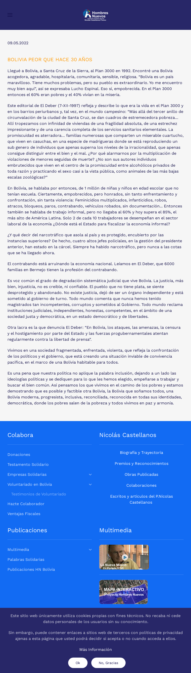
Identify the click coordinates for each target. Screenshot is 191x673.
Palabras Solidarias (25, 559)
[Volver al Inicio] (95, 15)
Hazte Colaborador (26, 503)
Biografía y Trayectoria (141, 452)
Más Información (95, 649)
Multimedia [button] (49, 549)
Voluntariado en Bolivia (49, 484)
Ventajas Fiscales (23, 513)
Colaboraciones (141, 485)
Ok (78, 663)
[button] (9, 15)
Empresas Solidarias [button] (49, 474)
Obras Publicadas (141, 474)
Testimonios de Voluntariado (38, 494)
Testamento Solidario (28, 464)
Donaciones (18, 454)
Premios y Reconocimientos (141, 463)
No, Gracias (108, 663)
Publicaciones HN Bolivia (31, 569)
